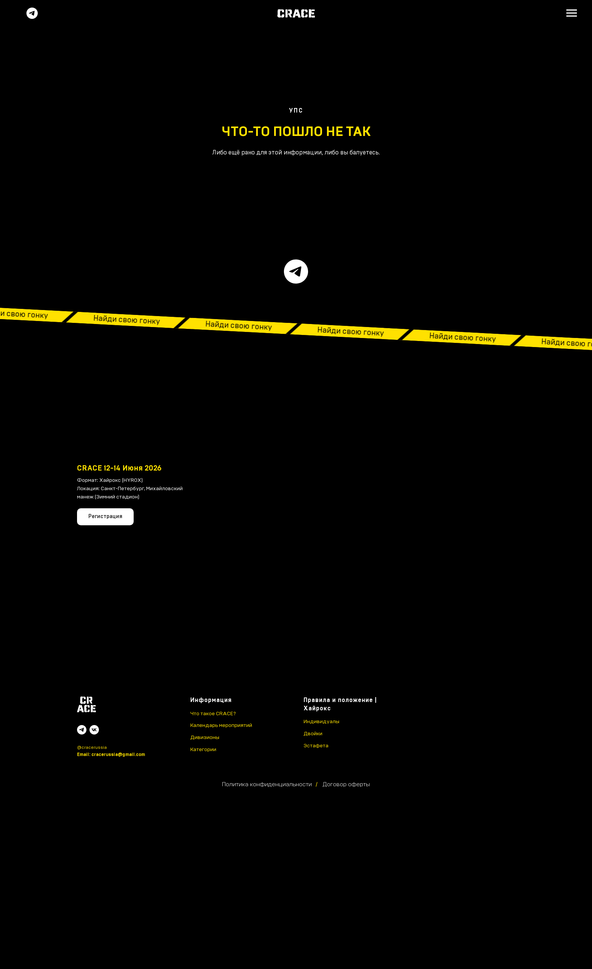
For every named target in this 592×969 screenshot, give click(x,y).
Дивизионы (204, 737)
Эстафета (316, 745)
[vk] (94, 729)
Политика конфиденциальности (267, 784)
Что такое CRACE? (213, 713)
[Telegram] (32, 17)
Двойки (313, 733)
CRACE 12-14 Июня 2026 (119, 468)
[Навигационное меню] (571, 13)
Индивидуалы (321, 721)
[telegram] (296, 271)
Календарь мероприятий (221, 725)
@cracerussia (92, 747)
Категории (203, 749)
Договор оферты (346, 784)
